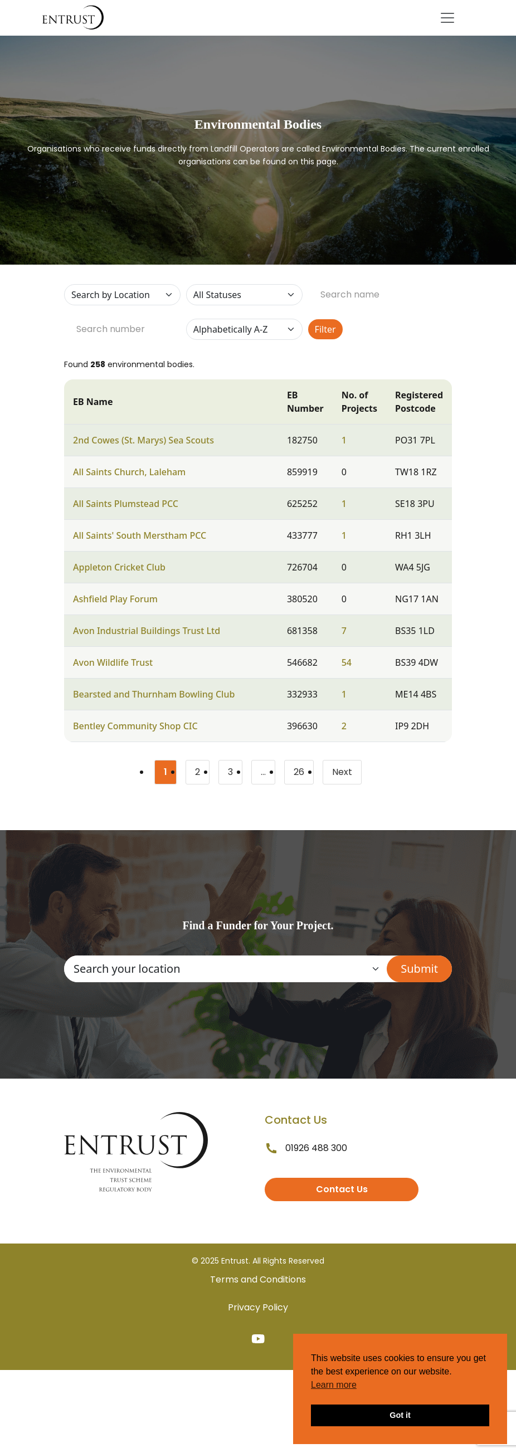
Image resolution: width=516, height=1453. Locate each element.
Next (342, 771)
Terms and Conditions (258, 1279)
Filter (325, 329)
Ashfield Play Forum (115, 599)
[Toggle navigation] (447, 17)
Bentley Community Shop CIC (135, 726)
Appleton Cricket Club (119, 567)
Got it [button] (400, 1415)
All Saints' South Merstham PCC (139, 535)
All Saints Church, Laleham (129, 472)
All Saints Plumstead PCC (125, 504)
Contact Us (342, 1189)
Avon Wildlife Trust (113, 662)
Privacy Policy (258, 1307)
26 (304, 774)
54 (347, 662)
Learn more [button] (334, 1384)
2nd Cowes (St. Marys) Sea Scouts (143, 440)
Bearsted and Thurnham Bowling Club (154, 694)
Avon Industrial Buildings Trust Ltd (146, 631)
